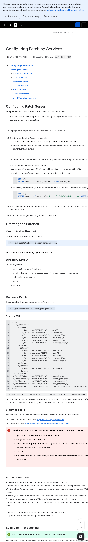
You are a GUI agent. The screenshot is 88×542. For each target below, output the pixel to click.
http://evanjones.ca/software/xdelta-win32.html (47, 423)
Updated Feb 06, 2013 (64, 32)
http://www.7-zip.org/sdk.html (50, 419)
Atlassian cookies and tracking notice (65, 10)
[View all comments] (80, 522)
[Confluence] (15, 24)
